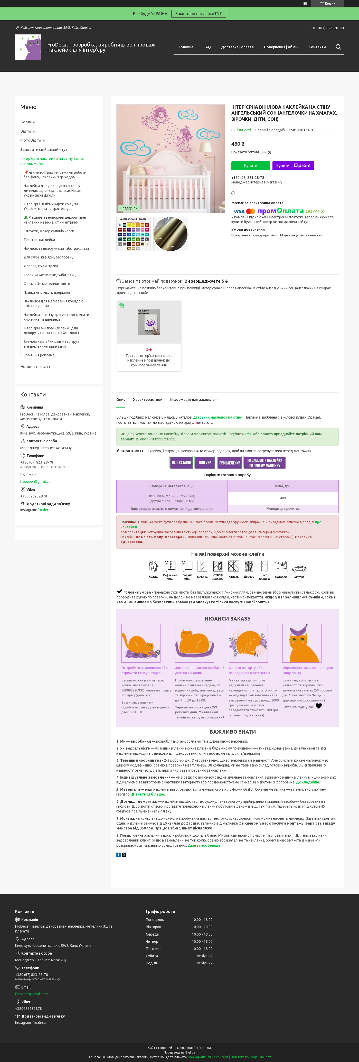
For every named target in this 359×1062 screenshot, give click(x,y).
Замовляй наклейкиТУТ (198, 13)
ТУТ (248, 434)
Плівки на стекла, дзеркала (47, 292)
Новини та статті (35, 366)
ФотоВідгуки (32, 140)
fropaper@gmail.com (36, 481)
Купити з (293, 165)
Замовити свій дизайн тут (43, 149)
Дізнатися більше (147, 794)
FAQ (207, 47)
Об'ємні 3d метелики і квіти (47, 284)
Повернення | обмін (281, 47)
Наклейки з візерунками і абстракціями (56, 248)
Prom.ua (205, 1047)
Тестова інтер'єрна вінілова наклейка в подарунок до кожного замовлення (149, 360)
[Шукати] (337, 47)
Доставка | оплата (237, 47)
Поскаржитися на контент (209, 1057)
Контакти (317, 47)
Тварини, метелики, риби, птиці (50, 275)
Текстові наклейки (39, 240)
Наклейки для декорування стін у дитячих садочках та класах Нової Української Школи (52, 190)
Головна (186, 47)
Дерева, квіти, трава (41, 266)
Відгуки (27, 131)
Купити (250, 165)
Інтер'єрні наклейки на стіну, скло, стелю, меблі (52, 161)
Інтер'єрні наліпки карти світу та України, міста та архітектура (51, 206)
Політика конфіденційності (251, 1057)
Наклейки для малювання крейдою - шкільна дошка (55, 303)
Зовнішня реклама (39, 355)
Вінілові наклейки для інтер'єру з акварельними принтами (52, 343)
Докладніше (307, 782)
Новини (27, 122)
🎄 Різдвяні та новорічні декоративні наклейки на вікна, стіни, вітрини (55, 219)
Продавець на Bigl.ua (179, 1052)
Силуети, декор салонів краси (49, 231)
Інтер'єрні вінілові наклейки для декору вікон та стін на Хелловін (51, 330)
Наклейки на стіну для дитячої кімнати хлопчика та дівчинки (56, 317)
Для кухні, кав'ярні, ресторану (48, 257)
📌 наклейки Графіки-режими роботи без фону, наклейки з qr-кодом (55, 174)
